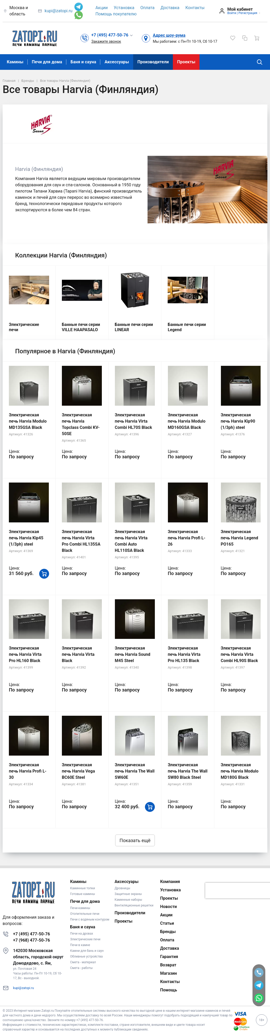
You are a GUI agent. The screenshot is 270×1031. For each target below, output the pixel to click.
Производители (153, 61)
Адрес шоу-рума (169, 35)
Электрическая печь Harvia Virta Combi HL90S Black (239, 654)
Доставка (170, 7)
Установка (124, 7)
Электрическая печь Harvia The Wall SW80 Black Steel (187, 771)
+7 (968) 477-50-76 (31, 940)
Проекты (186, 61)
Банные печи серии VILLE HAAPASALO (81, 327)
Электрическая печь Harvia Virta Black (78, 654)
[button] (112, 35)
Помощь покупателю (116, 13)
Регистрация (247, 13)
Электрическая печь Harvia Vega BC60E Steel (78, 771)
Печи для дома (47, 61)
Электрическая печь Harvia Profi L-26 (186, 538)
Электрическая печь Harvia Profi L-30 (27, 771)
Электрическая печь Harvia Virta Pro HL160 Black (25, 654)
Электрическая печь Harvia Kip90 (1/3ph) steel (238, 421)
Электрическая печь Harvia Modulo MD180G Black (239, 771)
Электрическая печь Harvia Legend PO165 (239, 538)
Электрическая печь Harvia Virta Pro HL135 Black (184, 654)
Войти (231, 13)
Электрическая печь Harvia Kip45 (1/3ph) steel (26, 538)
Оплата (147, 7)
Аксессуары (116, 61)
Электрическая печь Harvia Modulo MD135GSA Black (27, 421)
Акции (101, 7)
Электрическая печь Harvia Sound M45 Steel (132, 654)
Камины (15, 61)
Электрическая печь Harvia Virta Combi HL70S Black (133, 421)
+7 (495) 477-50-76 (31, 933)
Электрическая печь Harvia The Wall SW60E (135, 771)
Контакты (194, 7)
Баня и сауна (83, 61)
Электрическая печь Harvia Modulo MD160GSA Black (186, 421)
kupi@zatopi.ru (58, 10)
